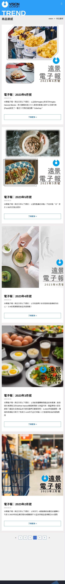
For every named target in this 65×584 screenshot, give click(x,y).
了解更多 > (32, 117)
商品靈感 (59, 19)
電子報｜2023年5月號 (18, 197)
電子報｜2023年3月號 (18, 395)
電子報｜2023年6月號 (18, 94)
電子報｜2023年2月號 (18, 504)
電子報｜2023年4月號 (18, 296)
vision (51, 19)
